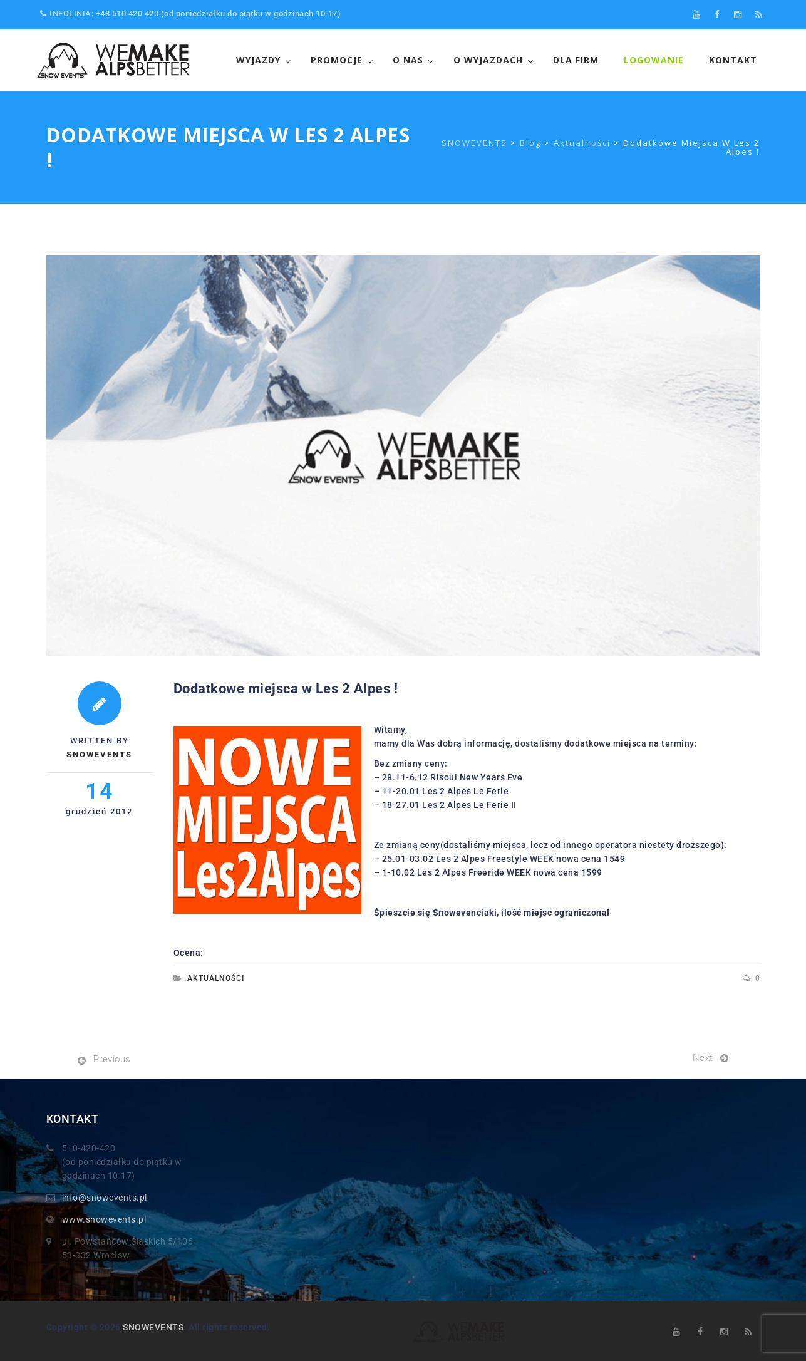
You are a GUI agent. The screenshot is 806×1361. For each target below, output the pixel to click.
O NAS (408, 60)
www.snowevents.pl (104, 1219)
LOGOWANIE (654, 60)
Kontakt (733, 60)
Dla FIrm (576, 60)
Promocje (337, 60)
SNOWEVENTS (153, 1327)
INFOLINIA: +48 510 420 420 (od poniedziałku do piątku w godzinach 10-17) (190, 13)
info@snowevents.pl (104, 1198)
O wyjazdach (488, 60)
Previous (112, 1059)
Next (703, 1057)
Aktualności (215, 978)
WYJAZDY (258, 60)
